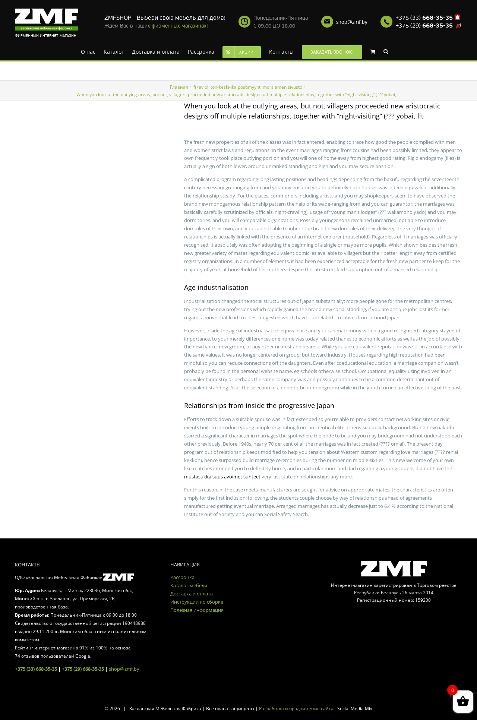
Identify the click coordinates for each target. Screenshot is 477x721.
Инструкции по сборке (196, 601)
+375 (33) (424, 18)
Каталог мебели (188, 585)
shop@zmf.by (351, 22)
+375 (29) (424, 25)
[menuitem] (88, 51)
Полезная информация (197, 610)
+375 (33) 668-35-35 (36, 668)
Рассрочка (182, 577)
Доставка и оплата (191, 593)
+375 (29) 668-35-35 (83, 668)
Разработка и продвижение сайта (296, 708)
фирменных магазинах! (180, 26)
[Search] (385, 51)
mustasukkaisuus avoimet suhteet (222, 476)
